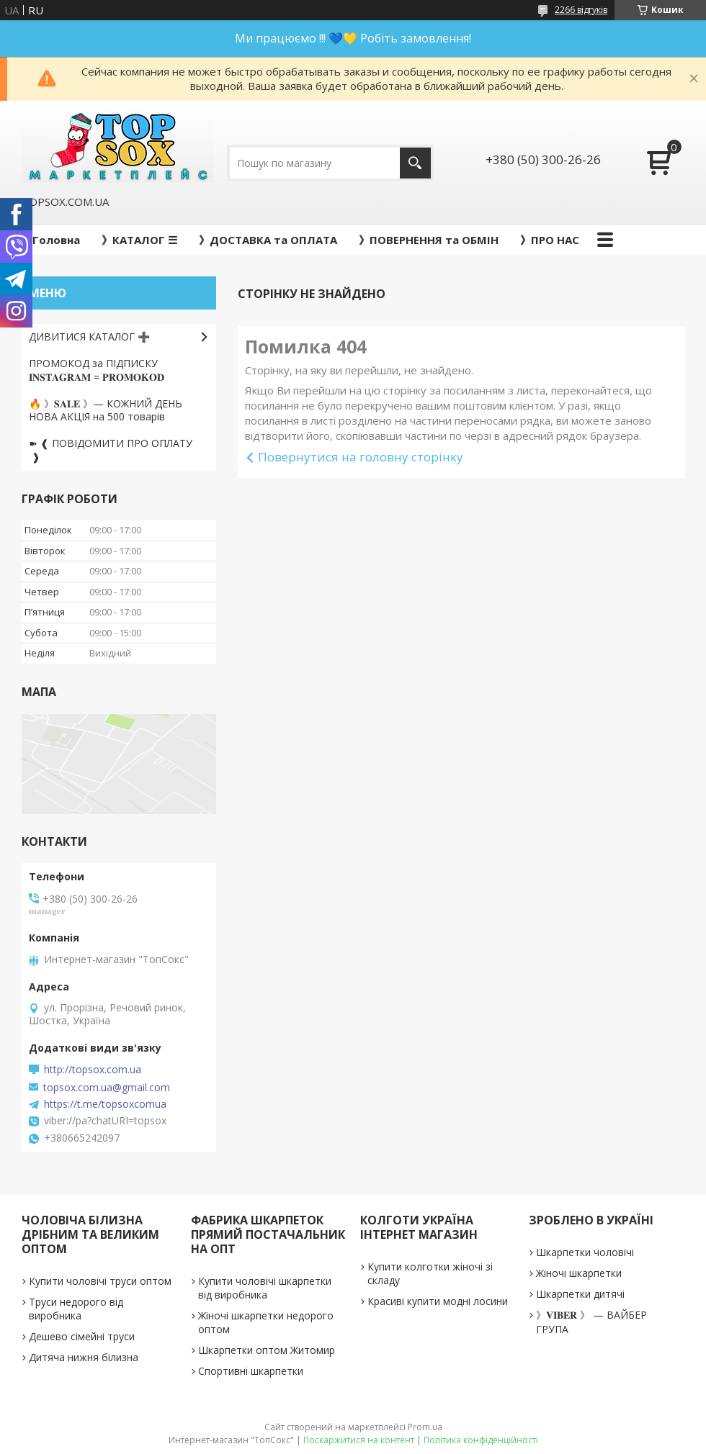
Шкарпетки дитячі (580, 1294)
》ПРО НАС (549, 239)
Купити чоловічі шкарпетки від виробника (264, 1287)
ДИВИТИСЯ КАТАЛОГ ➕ (89, 336)
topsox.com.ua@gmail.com (106, 1087)
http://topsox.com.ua (92, 1069)
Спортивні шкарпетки (250, 1371)
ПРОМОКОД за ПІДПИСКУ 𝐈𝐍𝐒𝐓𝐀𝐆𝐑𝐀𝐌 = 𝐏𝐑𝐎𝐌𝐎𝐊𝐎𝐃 (96, 370)
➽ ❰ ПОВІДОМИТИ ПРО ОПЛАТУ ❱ (110, 450)
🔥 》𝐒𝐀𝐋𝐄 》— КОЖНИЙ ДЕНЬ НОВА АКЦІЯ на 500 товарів (105, 410)
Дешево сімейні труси (82, 1336)
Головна (56, 239)
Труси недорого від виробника (76, 1308)
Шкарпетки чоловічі (585, 1252)
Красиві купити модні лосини (437, 1301)
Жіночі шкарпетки (579, 1273)
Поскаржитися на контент (358, 1440)
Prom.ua (425, 1427)
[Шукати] (415, 163)
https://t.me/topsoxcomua (105, 1104)
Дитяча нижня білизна (83, 1357)
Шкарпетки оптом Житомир (266, 1350)
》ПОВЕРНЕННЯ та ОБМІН (429, 239)
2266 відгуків (581, 10)
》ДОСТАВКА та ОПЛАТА (268, 239)
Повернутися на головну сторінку (360, 456)
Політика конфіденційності (481, 1440)
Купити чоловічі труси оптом (100, 1281)
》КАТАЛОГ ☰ (139, 239)
